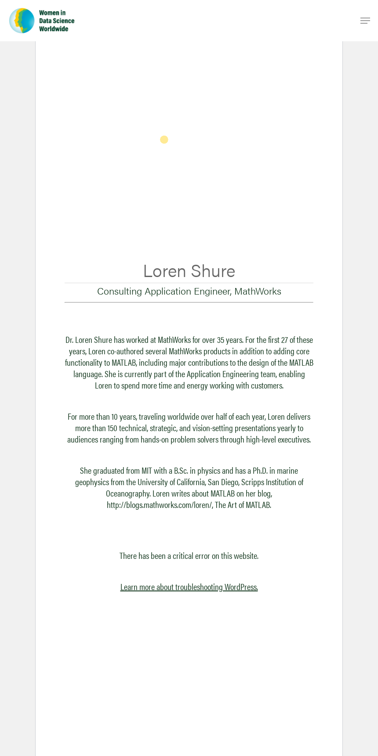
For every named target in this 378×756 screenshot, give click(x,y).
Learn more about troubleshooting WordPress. (189, 586)
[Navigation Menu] (365, 20)
